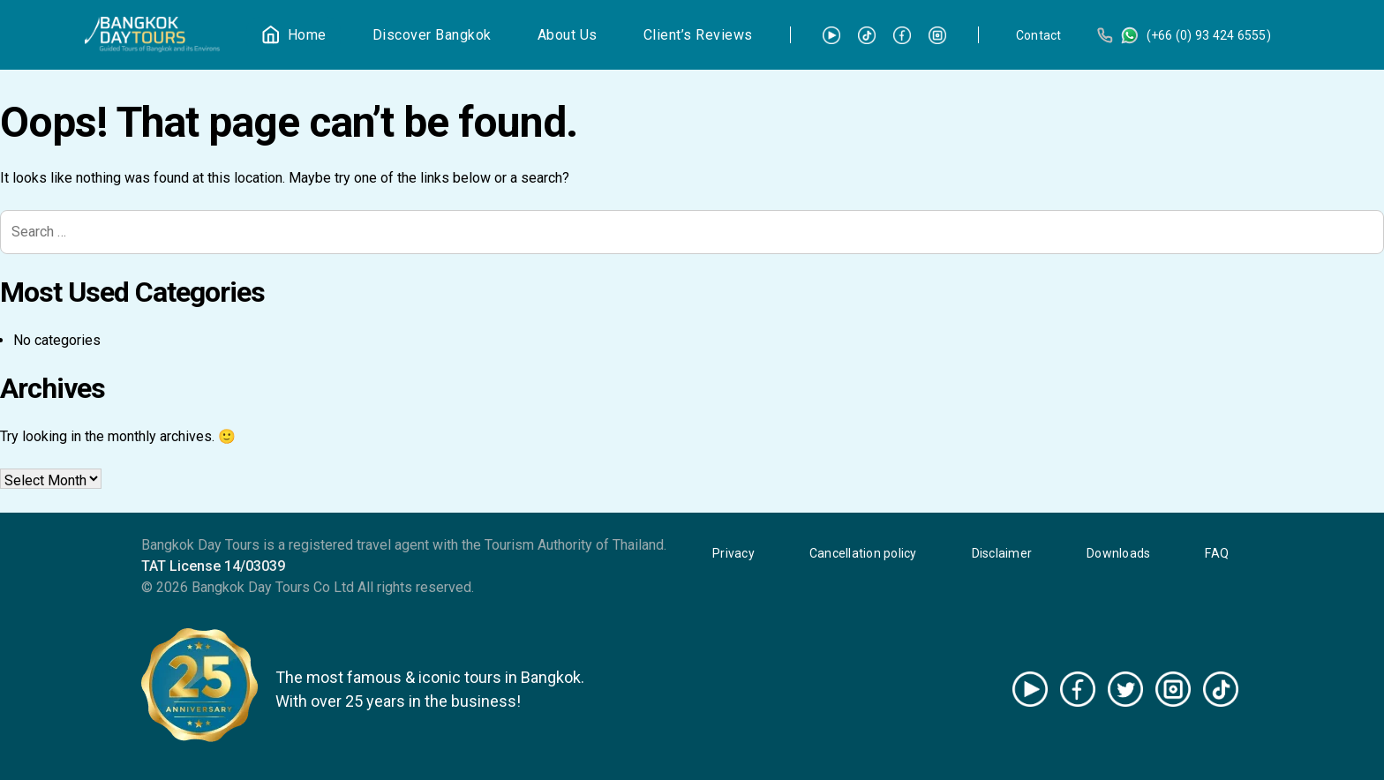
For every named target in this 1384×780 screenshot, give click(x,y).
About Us (568, 34)
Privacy (733, 553)
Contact (1039, 35)
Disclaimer (1002, 553)
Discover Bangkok (432, 34)
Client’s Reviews (698, 34)
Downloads (1118, 553)
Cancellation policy (863, 553)
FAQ (1217, 553)
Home (307, 34)
